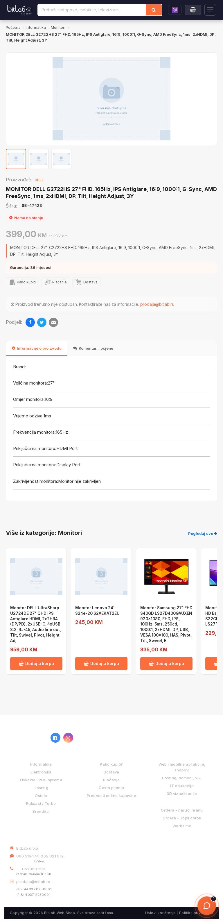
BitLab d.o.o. (27, 848)
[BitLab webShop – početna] (27, 738)
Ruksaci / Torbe (41, 803)
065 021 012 (52, 856)
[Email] (53, 322)
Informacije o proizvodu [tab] (37, 348)
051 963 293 (33, 868)
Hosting (41, 787)
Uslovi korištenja (160, 913)
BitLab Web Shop (59, 913)
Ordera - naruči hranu (182, 810)
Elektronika (40, 772)
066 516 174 (27, 856)
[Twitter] (41, 322)
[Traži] (154, 9)
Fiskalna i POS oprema (41, 780)
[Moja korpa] (193, 10)
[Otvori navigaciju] (210, 10)
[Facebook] (30, 322)
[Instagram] (68, 738)
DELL (39, 180)
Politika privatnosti (196, 913)
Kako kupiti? (111, 764)
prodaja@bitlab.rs (157, 304)
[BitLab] (19, 10)
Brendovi (41, 811)
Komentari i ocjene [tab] (93, 348)
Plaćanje (111, 780)
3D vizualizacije (182, 793)
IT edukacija (182, 785)
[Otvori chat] (206, 905)
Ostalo (41, 795)
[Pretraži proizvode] (92, 10)
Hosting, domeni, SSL (182, 778)
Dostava (111, 772)
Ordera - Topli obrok (182, 818)
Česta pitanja (111, 787)
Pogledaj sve (202, 533)
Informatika (41, 764)
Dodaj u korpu (36, 663)
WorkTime (181, 825)
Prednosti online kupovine (111, 795)
